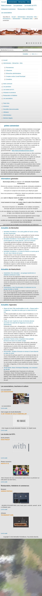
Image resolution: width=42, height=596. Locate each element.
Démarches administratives (13, 73)
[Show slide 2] (29, 43)
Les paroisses (18, 5)
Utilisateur (6, 112)
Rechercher (4, 50)
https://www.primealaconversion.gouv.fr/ (23, 150)
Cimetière (28, 54)
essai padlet (5, 439)
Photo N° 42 (5, 463)
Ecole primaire (5, 437)
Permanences (10, 67)
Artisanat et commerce (8, 9)
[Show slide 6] (38, 43)
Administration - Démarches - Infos (19, 2)
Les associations (6, 12)
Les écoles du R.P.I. (30, 5)
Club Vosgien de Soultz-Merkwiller (14, 414)
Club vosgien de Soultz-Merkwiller (11, 412)
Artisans (3, 513)
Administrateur (7, 115)
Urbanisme (9, 70)
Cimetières (9, 79)
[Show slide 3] (31, 43)
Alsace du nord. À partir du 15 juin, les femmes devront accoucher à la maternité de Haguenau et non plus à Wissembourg (19, 322)
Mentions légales (8, 118)
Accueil (3, 2)
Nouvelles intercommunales (11, 109)
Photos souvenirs (6, 461)
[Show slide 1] (26, 43)
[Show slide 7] (40, 43)
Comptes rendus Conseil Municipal (15, 76)
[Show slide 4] (33, 43)
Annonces (6, 106)
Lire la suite (4, 408)
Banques (3, 489)
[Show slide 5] (36, 43)
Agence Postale (6, 491)
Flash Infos (6, 103)
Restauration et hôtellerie (25, 9)
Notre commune (6, 5)
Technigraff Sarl (7, 515)
